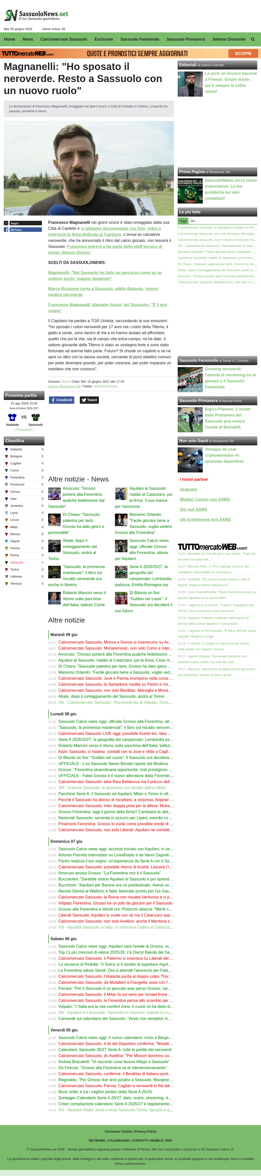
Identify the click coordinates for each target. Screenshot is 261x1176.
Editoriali (187, 65)
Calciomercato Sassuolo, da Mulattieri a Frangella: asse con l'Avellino (120, 982)
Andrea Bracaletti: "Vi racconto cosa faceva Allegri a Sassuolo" (114, 1062)
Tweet (89, 400)
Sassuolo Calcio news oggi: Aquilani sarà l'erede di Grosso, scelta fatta (121, 946)
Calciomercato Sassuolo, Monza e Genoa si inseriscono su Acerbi (117, 642)
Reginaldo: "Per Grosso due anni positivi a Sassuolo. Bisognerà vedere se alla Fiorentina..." (140, 1080)
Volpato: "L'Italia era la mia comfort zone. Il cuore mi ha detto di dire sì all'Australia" (132, 1006)
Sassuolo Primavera (198, 400)
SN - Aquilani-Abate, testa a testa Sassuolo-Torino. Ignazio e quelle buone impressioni (135, 1110)
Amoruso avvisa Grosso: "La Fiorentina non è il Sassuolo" (109, 873)
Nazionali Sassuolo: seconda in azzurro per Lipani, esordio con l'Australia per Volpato (134, 818)
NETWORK (97, 1140)
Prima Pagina (192, 172)
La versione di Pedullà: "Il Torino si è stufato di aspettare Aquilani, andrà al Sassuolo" (133, 964)
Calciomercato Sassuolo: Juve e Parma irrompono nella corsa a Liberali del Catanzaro (135, 678)
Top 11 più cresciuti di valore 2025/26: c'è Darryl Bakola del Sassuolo (119, 952)
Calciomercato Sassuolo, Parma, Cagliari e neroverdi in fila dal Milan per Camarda (131, 1086)
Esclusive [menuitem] (104, 39)
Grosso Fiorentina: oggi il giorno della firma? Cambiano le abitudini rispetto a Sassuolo (135, 812)
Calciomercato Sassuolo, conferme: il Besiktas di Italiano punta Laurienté (123, 1074)
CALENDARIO (118, 1140)
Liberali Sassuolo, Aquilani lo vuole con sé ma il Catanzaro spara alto (119, 915)
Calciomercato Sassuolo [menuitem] (63, 39)
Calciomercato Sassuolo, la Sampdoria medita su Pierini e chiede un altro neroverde (133, 684)
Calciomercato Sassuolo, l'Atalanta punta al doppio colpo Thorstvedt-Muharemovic (131, 976)
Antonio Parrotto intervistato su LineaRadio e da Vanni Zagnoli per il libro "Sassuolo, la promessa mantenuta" (155, 855)
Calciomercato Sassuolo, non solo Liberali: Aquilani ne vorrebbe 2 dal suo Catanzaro (133, 830)
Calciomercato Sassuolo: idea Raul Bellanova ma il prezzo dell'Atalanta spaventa (130, 782)
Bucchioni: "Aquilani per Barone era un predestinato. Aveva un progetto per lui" (128, 885)
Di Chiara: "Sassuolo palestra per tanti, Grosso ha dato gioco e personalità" (125, 666)
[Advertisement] (217, 320)
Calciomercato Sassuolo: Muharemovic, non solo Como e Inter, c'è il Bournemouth (131, 648)
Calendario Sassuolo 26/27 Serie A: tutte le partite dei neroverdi (115, 1050)
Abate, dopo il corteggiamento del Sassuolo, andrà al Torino (111, 696)
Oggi (183, 221)
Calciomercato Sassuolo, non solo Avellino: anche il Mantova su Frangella (124, 921)
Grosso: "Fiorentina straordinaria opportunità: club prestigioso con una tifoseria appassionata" (141, 770)
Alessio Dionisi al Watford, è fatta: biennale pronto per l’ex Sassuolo (118, 891)
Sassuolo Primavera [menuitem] (186, 39)
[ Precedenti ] (24, 430)
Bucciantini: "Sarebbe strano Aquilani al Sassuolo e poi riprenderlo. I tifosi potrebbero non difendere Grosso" (154, 879)
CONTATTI (140, 1140)
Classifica (14, 441)
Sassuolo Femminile (198, 360)
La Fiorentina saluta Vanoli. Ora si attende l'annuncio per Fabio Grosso (121, 970)
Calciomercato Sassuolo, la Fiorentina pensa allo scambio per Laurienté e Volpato (131, 1000)
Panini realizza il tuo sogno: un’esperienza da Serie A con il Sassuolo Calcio (125, 861)
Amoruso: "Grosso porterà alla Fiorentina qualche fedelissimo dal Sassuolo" (125, 654)
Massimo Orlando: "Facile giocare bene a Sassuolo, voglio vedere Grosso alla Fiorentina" (138, 672)
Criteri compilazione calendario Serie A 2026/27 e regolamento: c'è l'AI (120, 1104)
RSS (169, 1140)
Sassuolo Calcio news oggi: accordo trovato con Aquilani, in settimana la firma (127, 849)
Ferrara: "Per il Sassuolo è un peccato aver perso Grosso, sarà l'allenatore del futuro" (134, 988)
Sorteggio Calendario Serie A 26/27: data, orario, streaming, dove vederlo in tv (127, 1098)
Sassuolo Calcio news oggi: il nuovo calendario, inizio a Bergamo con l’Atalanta (129, 1037)
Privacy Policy (145, 1131)
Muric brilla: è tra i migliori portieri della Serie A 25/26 (105, 1092)
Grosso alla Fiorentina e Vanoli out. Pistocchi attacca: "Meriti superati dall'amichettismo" (136, 909)
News (65, 381)
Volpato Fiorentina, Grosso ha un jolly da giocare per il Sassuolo (115, 903)
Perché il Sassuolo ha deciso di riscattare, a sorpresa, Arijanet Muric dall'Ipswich (129, 800)
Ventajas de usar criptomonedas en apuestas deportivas (224, 455)
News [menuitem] (28, 39)
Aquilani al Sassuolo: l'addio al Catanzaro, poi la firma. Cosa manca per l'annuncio (131, 660)
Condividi (62, 400)
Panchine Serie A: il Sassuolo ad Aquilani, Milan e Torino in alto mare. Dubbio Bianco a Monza (142, 794)
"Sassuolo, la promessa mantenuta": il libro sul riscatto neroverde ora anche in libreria (134, 727)
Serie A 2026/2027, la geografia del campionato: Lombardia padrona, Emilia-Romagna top (138, 739)
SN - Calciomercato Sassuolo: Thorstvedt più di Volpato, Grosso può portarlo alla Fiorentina (139, 702)
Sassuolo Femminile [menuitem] (139, 39)
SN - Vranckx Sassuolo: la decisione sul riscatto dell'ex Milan (112, 788)
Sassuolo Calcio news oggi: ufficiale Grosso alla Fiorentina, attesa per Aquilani (128, 721)
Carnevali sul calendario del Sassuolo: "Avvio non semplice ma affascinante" (126, 1018)
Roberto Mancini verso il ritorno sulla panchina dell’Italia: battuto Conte (84, 599)
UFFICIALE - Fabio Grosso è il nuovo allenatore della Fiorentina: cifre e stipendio (130, 776)
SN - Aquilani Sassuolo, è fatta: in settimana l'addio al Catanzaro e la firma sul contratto (136, 927)
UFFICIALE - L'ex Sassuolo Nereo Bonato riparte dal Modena (113, 764)
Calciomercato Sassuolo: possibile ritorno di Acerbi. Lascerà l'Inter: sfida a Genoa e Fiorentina (142, 867)
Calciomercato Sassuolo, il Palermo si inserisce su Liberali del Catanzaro (123, 958)
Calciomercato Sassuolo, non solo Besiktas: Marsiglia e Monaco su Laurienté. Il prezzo (135, 690)
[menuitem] (253, 39)
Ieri (192, 221)
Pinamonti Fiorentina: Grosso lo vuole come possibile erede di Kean (118, 824)
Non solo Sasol (193, 441)
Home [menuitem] (9, 39)
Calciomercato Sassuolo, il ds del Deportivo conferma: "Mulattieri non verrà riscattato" (134, 1044)
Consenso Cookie (118, 1131)
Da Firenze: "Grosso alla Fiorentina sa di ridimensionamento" (112, 1068)
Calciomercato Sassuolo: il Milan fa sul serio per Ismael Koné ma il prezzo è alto (129, 994)
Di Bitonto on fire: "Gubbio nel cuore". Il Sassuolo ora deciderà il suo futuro (124, 757)
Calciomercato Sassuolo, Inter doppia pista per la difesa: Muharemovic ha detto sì (131, 806)
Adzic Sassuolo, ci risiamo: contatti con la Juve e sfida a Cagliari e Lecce (123, 751)
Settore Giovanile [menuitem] (229, 39)
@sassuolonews (105, 386)
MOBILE (157, 1140)
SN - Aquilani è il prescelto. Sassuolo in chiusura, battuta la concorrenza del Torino (131, 1012)
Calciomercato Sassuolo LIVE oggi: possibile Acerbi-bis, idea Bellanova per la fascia (133, 733)
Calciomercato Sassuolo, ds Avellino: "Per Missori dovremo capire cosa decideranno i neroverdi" (144, 1056)
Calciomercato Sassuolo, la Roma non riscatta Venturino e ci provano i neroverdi (130, 897)
